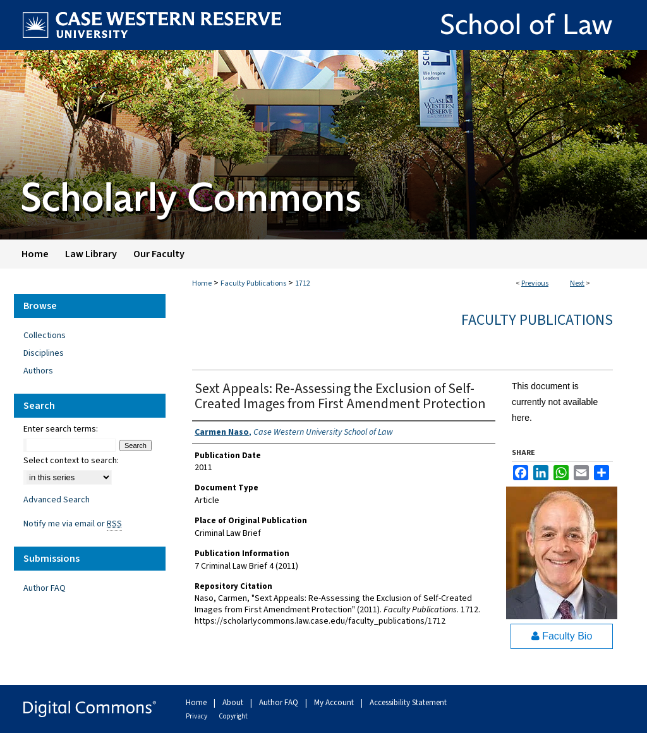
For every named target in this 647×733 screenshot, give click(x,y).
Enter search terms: (60, 429)
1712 (302, 283)
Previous (534, 283)
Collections (44, 335)
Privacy (197, 716)
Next (577, 283)
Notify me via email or (72, 524)
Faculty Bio (562, 636)
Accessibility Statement (408, 702)
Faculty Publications (253, 283)
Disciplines (43, 353)
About (233, 702)
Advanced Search (56, 500)
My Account (335, 702)
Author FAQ (44, 588)
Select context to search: (71, 460)
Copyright (233, 716)
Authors (38, 371)
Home (202, 283)
